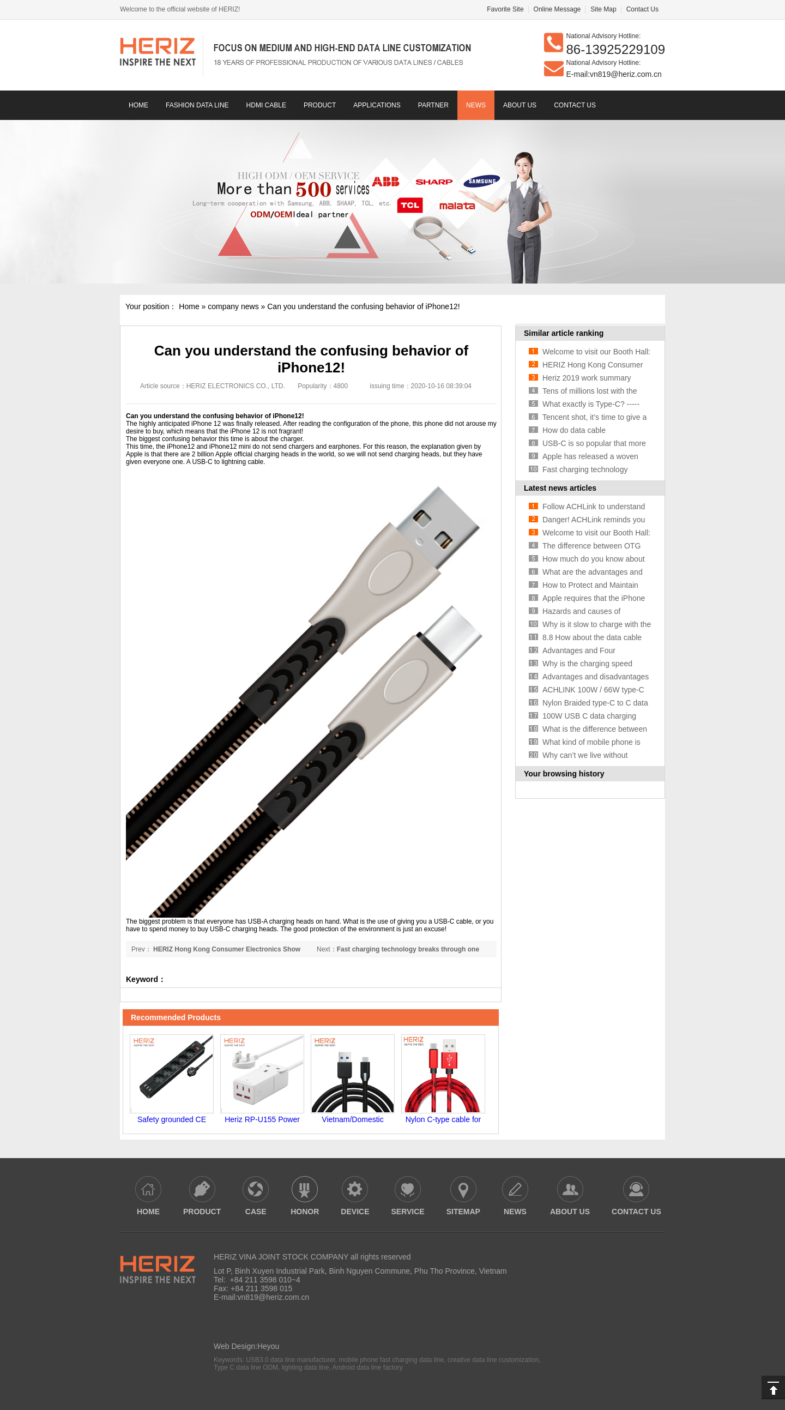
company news (233, 306)
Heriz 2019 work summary (586, 377)
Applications (376, 105)
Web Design (234, 1346)
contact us (575, 105)
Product (320, 105)
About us (519, 105)
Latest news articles (560, 488)
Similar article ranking (563, 333)
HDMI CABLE (266, 105)
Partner (433, 105)
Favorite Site (505, 9)
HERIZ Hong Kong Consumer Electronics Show (226, 949)
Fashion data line (197, 105)
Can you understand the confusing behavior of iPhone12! (363, 306)
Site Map (603, 9)
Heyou (268, 1346)
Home (138, 105)
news (476, 105)
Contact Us (642, 9)
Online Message (557, 9)
